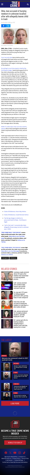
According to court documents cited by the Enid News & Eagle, (13, 69)
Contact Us (22, 457)
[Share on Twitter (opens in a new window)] (8, 25)
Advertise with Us (6, 458)
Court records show (6, 58)
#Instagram (5, 258)
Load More (15, 403)
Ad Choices (9, 460)
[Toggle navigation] (2, 4)
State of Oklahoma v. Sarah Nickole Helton (16, 215)
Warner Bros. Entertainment (18, 467)
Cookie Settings (18, 460)
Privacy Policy (16, 458)
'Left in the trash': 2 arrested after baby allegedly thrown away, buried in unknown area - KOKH (16, 227)
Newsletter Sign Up (15, 442)
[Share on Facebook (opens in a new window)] (3, 25)
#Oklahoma (13, 258)
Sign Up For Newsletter (10, 457)
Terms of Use (25, 458)
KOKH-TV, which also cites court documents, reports (14, 128)
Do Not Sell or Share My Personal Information (15, 462)
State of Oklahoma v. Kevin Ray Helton (15, 212)
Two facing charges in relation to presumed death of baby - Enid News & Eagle (15, 220)
